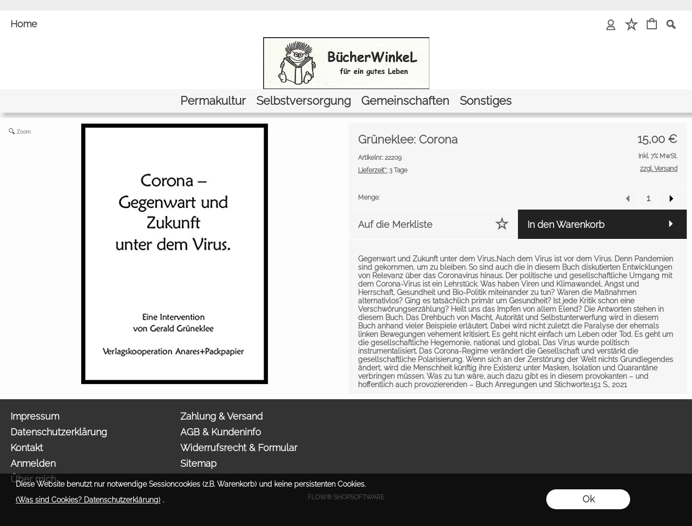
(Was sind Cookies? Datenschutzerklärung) (88, 500)
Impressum (34, 416)
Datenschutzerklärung (58, 431)
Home (23, 23)
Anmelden (33, 463)
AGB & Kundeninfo (220, 431)
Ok (588, 499)
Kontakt (26, 447)
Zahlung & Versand (221, 416)
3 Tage (382, 170)
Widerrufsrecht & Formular (238, 447)
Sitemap (198, 463)
